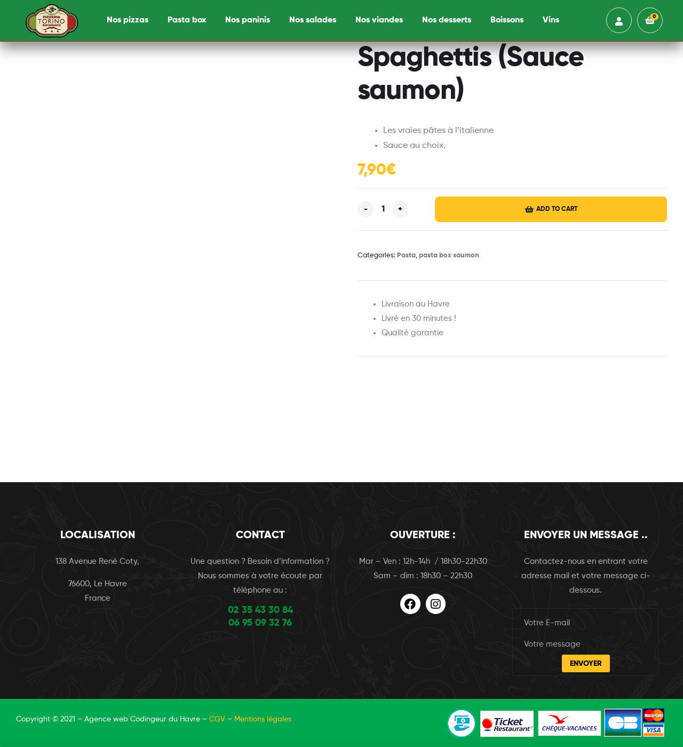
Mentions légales (262, 719)
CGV (217, 719)
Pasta (406, 255)
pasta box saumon (449, 255)
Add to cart (556, 209)
